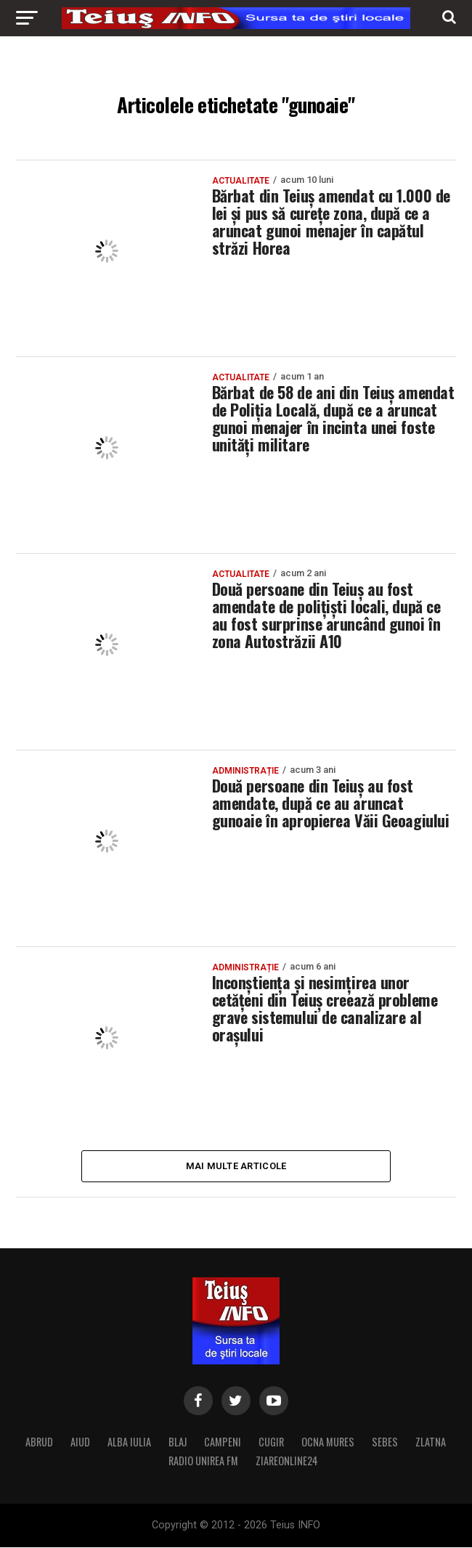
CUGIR (271, 1442)
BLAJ (177, 1442)
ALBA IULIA (129, 1442)
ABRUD (39, 1442)
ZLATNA (430, 1442)
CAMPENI (222, 1442)
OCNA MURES (327, 1442)
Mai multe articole (236, 1165)
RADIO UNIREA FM (203, 1461)
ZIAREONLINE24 (287, 1461)
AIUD (80, 1442)
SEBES (385, 1442)
